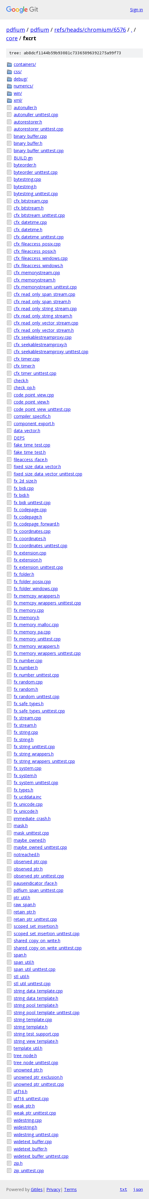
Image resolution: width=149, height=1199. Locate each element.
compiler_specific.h (32, 416)
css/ (18, 71)
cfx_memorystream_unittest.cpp (45, 287)
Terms (70, 1189)
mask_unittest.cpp (31, 833)
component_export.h (34, 423)
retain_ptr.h (25, 912)
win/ (18, 93)
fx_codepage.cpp (30, 509)
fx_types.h (23, 790)
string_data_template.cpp (38, 991)
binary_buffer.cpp (30, 136)
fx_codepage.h (28, 517)
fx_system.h (25, 775)
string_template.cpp (33, 1019)
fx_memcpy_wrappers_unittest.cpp (47, 603)
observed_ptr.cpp (30, 861)
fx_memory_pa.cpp (32, 632)
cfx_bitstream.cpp (31, 201)
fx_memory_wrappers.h (36, 646)
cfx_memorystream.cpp (37, 272)
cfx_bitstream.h (29, 208)
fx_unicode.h (26, 811)
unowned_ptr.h (28, 1070)
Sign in (136, 10)
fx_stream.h (25, 725)
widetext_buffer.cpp (33, 1141)
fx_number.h (26, 667)
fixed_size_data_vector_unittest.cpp (48, 474)
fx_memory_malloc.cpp (36, 624)
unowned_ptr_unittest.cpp (39, 1084)
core (12, 38)
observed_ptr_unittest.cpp (39, 876)
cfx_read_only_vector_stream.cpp (46, 323)
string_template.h (31, 1027)
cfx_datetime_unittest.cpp (39, 237)
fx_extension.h (28, 560)
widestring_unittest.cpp (36, 1134)
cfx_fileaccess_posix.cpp (37, 244)
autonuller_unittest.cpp (36, 114)
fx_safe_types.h (29, 703)
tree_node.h (25, 1055)
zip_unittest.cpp (29, 1170)
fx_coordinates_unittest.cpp (40, 545)
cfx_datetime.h (28, 229)
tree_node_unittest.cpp (36, 1062)
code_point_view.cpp (34, 395)
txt (123, 1189)
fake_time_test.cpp (32, 445)
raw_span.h (25, 904)
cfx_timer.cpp (27, 359)
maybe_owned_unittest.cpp (40, 847)
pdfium (15, 29)
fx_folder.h (24, 574)
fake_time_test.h (30, 452)
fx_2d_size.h (25, 481)
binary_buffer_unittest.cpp (39, 150)
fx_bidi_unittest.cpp (32, 502)
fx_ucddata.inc (27, 797)
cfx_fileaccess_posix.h (35, 251)
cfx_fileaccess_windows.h (38, 265)
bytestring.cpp (27, 179)
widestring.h (25, 1127)
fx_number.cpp (28, 660)
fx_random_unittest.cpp (36, 696)
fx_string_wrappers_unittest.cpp (44, 761)
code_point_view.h (31, 402)
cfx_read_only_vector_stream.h (44, 330)
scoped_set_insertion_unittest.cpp (47, 933)
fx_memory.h (26, 617)
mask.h (21, 825)
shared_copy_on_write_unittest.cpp (48, 948)
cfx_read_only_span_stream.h (42, 301)
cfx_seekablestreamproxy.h (40, 344)
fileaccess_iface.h (31, 459)
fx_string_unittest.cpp (34, 746)
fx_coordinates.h (30, 538)
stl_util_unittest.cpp (32, 983)
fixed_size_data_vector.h (37, 466)
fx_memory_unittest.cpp (37, 639)
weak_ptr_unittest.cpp (35, 1113)
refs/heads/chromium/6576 (90, 29)
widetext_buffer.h (30, 1149)
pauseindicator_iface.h (35, 883)
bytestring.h (25, 186)
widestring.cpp (28, 1120)
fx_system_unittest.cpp (36, 782)
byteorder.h (25, 165)
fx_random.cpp (28, 682)
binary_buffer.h (28, 143)
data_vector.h (27, 430)
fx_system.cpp (27, 768)
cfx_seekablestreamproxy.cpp (43, 337)
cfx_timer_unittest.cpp (35, 373)
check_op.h (24, 387)
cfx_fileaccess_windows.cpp (41, 258)
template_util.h (28, 1048)
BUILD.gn (23, 158)
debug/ (20, 79)
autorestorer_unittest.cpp (38, 129)
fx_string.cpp (26, 732)
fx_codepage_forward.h (36, 524)
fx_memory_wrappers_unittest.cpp (47, 653)
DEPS (19, 438)
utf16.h (20, 1091)
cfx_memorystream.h (34, 280)
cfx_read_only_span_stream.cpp (44, 294)
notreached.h (27, 854)
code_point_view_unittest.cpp (42, 409)
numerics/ (23, 86)
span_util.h (24, 962)
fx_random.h (26, 689)
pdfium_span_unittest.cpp (38, 890)
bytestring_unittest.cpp (36, 193)
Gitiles (37, 1189)
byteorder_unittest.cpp (36, 172)
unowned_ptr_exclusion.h (38, 1077)
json (138, 1189)
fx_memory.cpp (29, 610)
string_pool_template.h (36, 1005)
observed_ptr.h (28, 869)
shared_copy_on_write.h (37, 940)
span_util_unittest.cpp (34, 969)
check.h (21, 380)
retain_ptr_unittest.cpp (35, 919)
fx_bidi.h (21, 495)
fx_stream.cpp (27, 718)
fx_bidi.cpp (24, 488)
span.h (20, 955)
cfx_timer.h (24, 366)
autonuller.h (25, 107)
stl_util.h (21, 976)
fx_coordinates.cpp (32, 531)
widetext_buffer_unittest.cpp (41, 1156)
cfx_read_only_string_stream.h (43, 316)
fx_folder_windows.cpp (36, 588)
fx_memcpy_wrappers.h (37, 596)
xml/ (18, 100)
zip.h (18, 1163)
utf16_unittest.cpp (31, 1098)
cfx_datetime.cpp (30, 222)
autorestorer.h (28, 122)
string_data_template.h (36, 998)
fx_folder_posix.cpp (32, 581)
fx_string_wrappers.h (34, 754)
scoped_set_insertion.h (36, 926)
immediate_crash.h (32, 818)
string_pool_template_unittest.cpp (47, 1012)
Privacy (53, 1189)
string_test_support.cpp (36, 1034)
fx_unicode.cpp (28, 804)
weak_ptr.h (24, 1106)
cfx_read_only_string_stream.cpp (45, 308)
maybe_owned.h (30, 840)
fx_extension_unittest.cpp (38, 567)
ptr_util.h (22, 897)
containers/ (25, 64)
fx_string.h (24, 739)
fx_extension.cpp (30, 553)
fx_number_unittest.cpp (36, 675)
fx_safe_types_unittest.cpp (39, 711)
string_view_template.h (36, 1041)
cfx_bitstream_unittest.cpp (39, 215)
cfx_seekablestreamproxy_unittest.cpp (51, 351)
